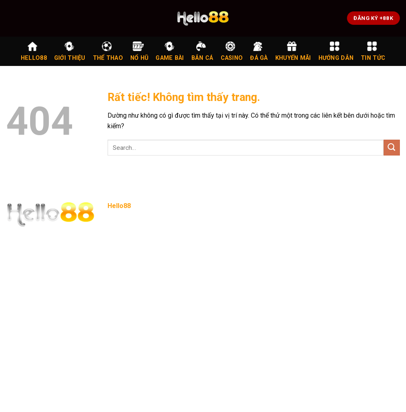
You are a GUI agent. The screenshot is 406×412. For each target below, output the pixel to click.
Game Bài (170, 51)
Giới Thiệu (70, 51)
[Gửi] (392, 148)
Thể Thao (108, 51)
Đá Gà (259, 51)
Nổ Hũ (139, 51)
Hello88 (34, 51)
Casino (232, 51)
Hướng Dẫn (336, 51)
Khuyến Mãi (293, 51)
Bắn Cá (202, 51)
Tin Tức (373, 51)
